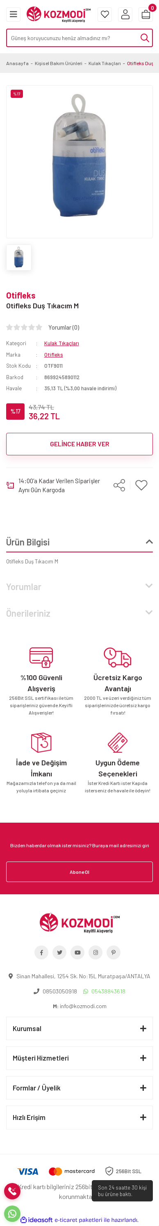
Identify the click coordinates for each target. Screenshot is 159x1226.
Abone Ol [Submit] (79, 872)
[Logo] (59, 13)
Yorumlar (23, 586)
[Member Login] (125, 14)
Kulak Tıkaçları (61, 343)
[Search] (79, 38)
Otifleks (21, 295)
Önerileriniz (28, 613)
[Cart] (146, 14)
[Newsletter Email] (79, 845)
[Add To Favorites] (141, 485)
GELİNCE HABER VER (79, 444)
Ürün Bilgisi (28, 541)
